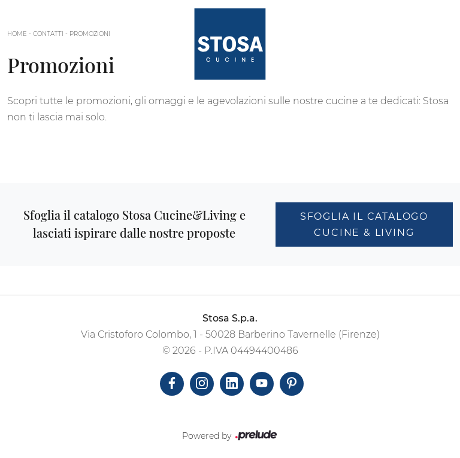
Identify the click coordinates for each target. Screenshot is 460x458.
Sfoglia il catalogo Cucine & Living (364, 224)
